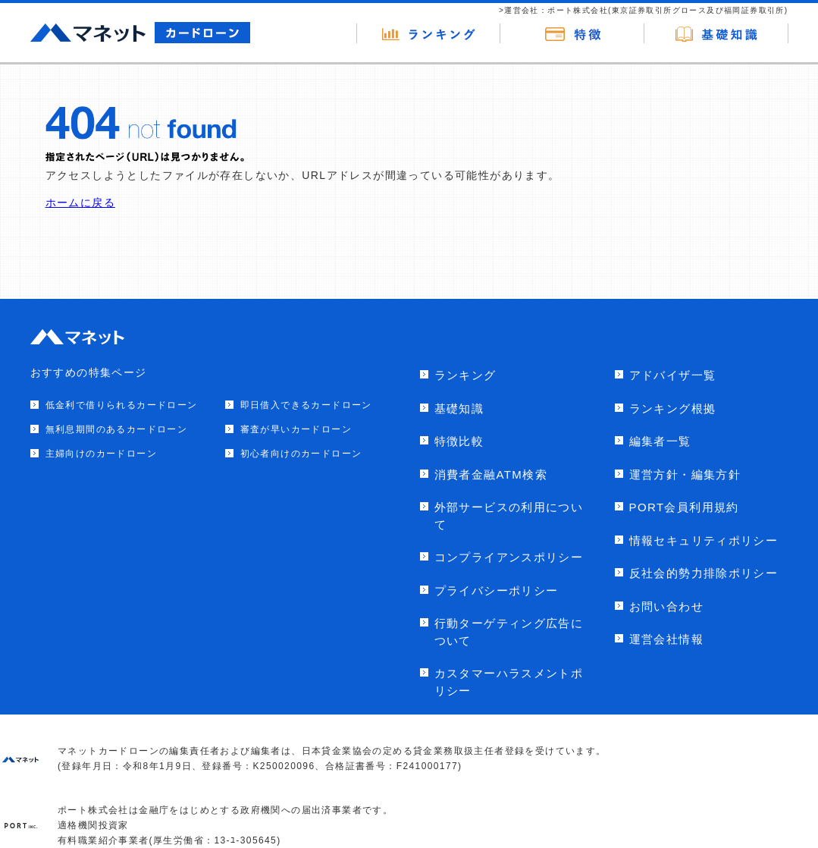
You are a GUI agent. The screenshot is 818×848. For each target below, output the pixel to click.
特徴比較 (459, 441)
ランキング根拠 (672, 408)
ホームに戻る (80, 202)
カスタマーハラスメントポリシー (509, 682)
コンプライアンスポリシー (509, 557)
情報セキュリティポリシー (704, 540)
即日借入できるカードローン (306, 405)
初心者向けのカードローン (301, 453)
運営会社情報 (666, 639)
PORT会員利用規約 (684, 507)
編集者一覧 (660, 441)
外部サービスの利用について (509, 516)
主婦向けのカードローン (101, 453)
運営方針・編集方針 (685, 474)
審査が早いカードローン (296, 429)
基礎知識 (459, 408)
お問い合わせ (666, 606)
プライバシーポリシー (496, 590)
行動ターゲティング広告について (509, 632)
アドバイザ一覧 (672, 375)
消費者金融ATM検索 (491, 474)
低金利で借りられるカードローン (121, 405)
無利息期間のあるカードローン (116, 429)
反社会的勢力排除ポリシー (704, 573)
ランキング (465, 375)
